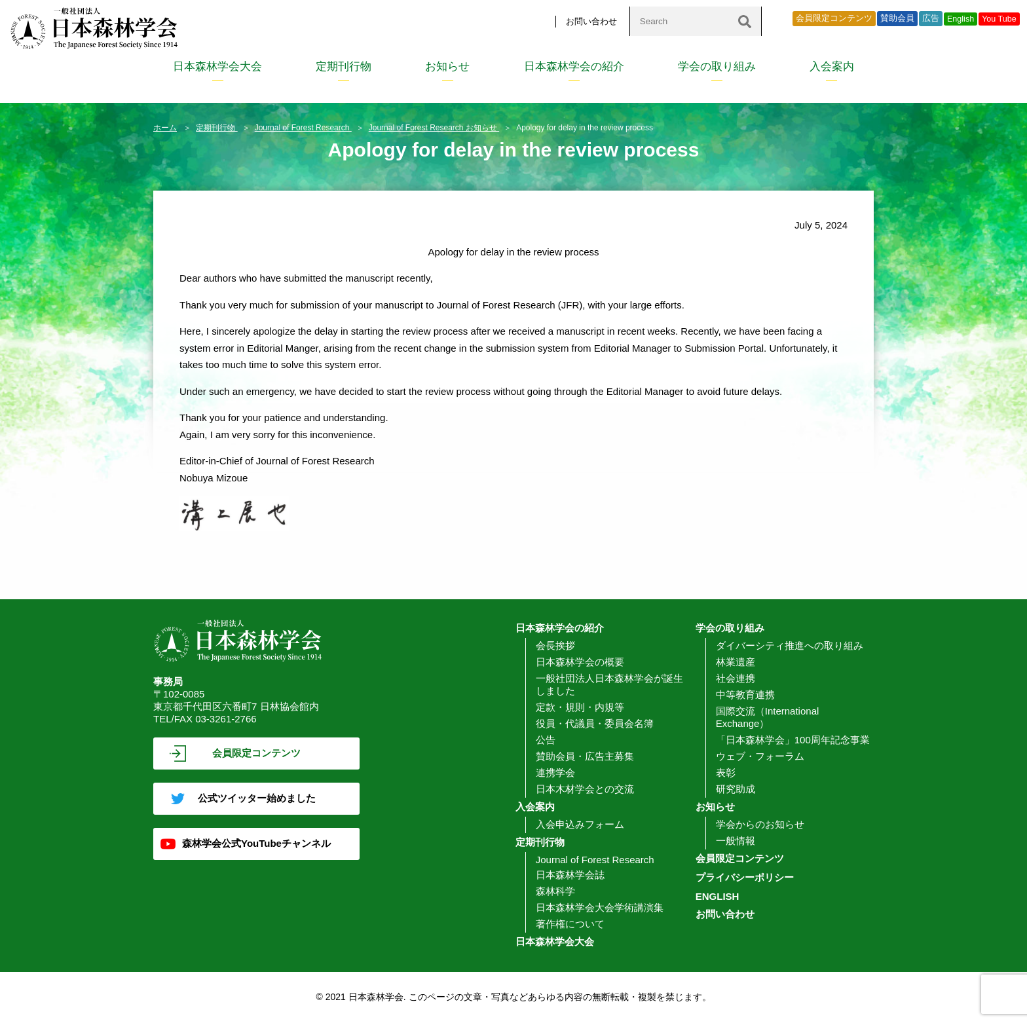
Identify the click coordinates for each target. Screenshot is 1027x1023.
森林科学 (555, 891)
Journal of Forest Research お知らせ (434, 127)
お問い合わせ (591, 21)
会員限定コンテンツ (834, 18)
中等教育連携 (745, 694)
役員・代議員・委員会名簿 (595, 723)
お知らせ (447, 66)
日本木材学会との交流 (585, 788)
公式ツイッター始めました (257, 798)
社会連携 (735, 678)
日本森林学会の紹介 (574, 66)
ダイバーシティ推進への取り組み (789, 645)
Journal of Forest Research (303, 127)
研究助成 (735, 788)
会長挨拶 (555, 645)
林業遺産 (735, 661)
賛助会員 (897, 18)
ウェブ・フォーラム (760, 756)
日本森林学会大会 (217, 66)
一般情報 (735, 840)
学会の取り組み (717, 66)
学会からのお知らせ (760, 824)
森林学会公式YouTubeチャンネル (256, 843)
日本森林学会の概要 (580, 661)
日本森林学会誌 (570, 874)
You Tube (999, 19)
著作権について (570, 923)
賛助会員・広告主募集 (585, 756)
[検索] (744, 21)
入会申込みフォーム (580, 824)
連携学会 (555, 772)
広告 (930, 18)
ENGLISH (717, 896)
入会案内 (832, 66)
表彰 (726, 772)
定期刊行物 (343, 66)
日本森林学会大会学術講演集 (599, 907)
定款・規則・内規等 (580, 707)
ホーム (165, 127)
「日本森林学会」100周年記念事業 (793, 739)
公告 (545, 739)
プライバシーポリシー (745, 877)
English (960, 19)
